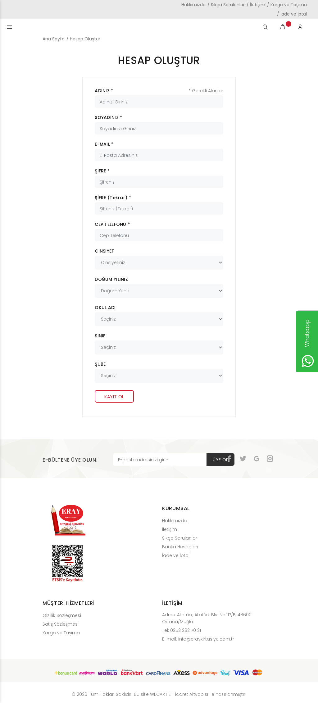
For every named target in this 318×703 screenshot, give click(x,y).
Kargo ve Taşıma (288, 5)
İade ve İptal (293, 14)
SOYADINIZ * (108, 117)
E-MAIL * (104, 144)
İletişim (257, 5)
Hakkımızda (193, 5)
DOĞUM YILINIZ (111, 279)
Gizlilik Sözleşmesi (62, 615)
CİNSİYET (104, 251)
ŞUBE (100, 364)
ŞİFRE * (102, 171)
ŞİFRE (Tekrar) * (113, 197)
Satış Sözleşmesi (61, 624)
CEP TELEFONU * (112, 224)
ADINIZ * (104, 91)
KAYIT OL (114, 397)
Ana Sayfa (54, 39)
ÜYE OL (220, 460)
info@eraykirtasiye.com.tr (206, 639)
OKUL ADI (105, 307)
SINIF (100, 336)
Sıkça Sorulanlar (228, 5)
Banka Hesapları (180, 547)
